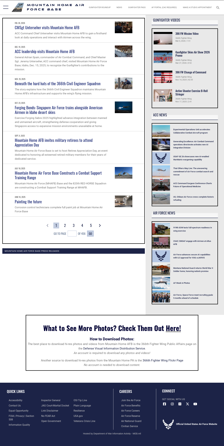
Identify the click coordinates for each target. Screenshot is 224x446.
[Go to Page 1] (56, 225)
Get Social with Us (173, 399)
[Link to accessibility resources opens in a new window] (13, 400)
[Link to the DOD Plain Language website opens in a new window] (82, 405)
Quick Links (16, 391)
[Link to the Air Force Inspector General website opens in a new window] (50, 400)
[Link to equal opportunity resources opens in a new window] (16, 410)
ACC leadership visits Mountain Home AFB (45, 51)
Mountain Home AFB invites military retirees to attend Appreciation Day (54, 142)
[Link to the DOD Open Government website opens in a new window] (50, 420)
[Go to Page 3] (74, 225)
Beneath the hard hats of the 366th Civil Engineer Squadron (57, 83)
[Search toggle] (218, 7)
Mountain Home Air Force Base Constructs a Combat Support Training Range (58, 175)
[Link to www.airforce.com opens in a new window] (128, 400)
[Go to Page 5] (91, 225)
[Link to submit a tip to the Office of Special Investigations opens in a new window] (80, 400)
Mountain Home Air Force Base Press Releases (32, 251)
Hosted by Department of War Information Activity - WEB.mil (112, 433)
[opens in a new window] (164, 7)
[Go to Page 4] (82, 225)
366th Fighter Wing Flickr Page (163, 360)
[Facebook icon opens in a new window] (164, 404)
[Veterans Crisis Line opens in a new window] (84, 420)
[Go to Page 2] (65, 225)
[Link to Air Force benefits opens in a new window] (128, 405)
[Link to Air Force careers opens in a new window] (128, 410)
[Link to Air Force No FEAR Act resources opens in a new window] (47, 415)
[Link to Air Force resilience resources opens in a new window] (79, 410)
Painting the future (28, 201)
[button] (5, 7)
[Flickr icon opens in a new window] (179, 404)
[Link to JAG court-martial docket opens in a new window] (54, 405)
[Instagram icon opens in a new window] (172, 404)
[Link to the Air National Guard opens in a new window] (128, 420)
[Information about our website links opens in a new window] (49, 410)
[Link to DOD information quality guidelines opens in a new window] (17, 420)
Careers (125, 391)
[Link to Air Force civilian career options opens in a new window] (127, 425)
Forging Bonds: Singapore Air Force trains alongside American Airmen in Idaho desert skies (59, 110)
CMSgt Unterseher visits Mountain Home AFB (47, 27)
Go (90, 233)
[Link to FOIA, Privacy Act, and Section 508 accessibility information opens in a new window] (21, 415)
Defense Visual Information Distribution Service (114, 348)
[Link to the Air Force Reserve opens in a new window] (128, 415)
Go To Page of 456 (70, 234)
